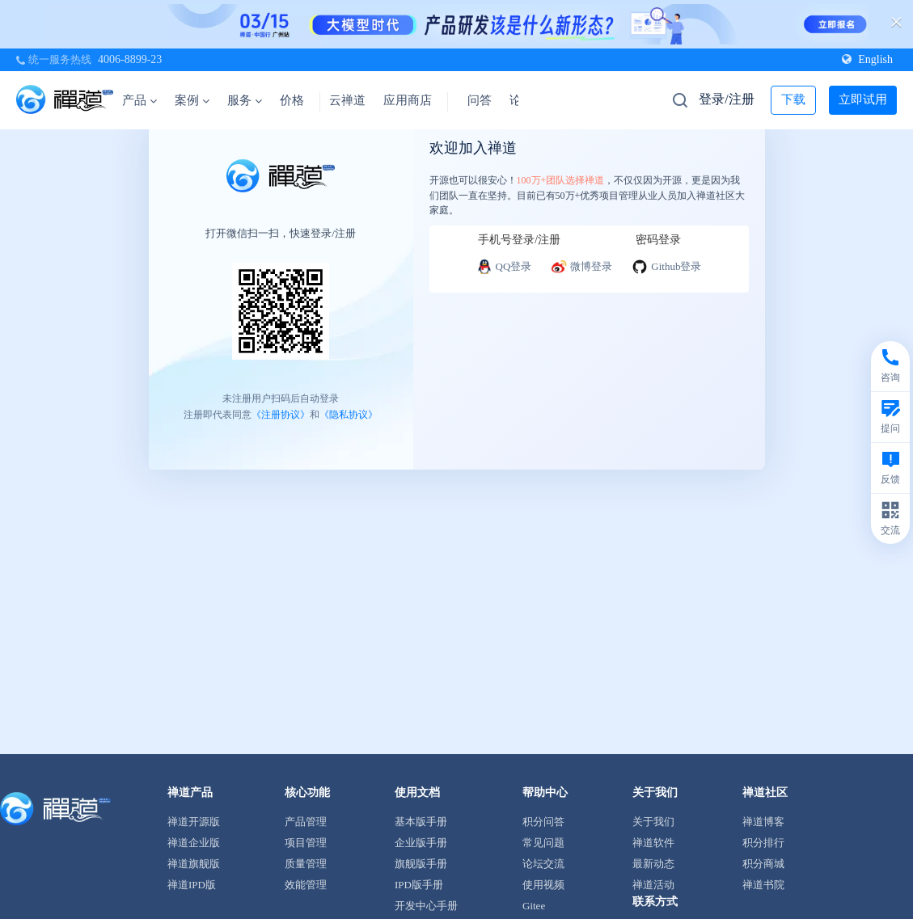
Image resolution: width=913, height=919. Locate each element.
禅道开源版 (193, 822)
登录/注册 (726, 99)
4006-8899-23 (130, 59)
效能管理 (306, 885)
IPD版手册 (419, 885)
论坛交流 (543, 864)
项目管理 (306, 843)
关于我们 (653, 822)
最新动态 (653, 864)
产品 (139, 100)
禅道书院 (763, 885)
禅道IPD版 (191, 885)
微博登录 (581, 267)
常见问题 (543, 843)
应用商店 (407, 100)
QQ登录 (504, 267)
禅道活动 (653, 885)
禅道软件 (653, 843)
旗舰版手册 (421, 864)
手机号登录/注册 (519, 240)
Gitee (533, 906)
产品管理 (306, 822)
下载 (793, 99)
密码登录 (658, 240)
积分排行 (763, 843)
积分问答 (543, 822)
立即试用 (863, 99)
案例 (192, 100)
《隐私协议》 (348, 413)
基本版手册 (421, 822)
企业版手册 (421, 843)
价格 (292, 100)
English (867, 59)
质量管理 (306, 864)
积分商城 (763, 864)
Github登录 (666, 267)
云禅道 (347, 100)
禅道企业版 (193, 843)
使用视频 (543, 885)
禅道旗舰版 (193, 864)
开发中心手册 (426, 906)
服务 (244, 100)
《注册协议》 (280, 413)
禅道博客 (763, 822)
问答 (479, 100)
